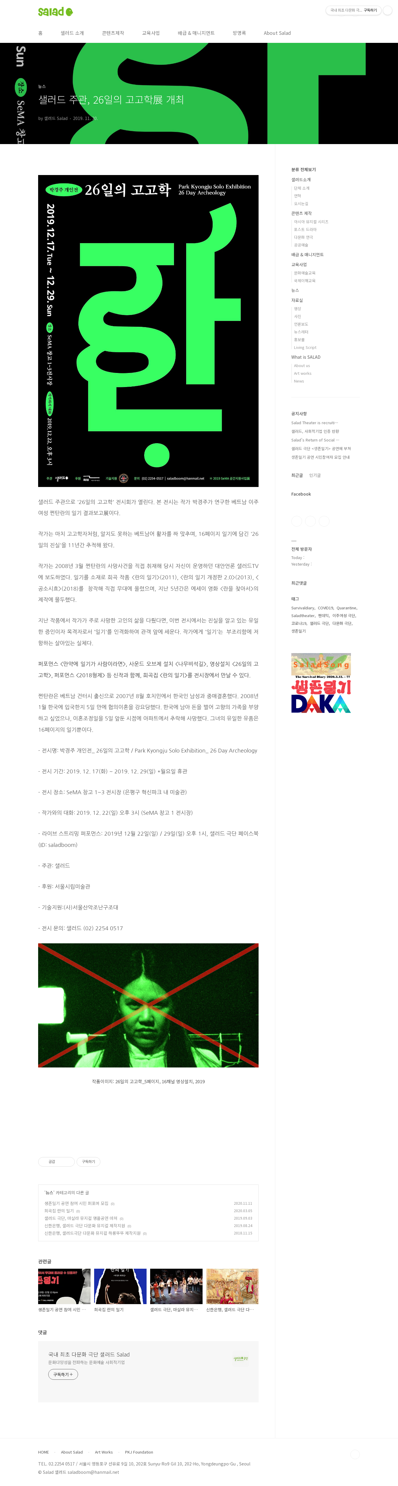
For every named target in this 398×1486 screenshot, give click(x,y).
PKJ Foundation (139, 1452)
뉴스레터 (301, 332)
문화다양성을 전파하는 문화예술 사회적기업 (86, 1362)
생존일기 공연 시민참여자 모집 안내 (320, 457)
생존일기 (298, 631)
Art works (303, 373)
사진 (297, 316)
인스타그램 (310, 521)
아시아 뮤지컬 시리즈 (311, 221)
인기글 (315, 475)
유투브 (324, 521)
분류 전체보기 (303, 169)
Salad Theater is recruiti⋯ (314, 422)
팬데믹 (323, 615)
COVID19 (325, 608)
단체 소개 (302, 188)
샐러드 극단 (319, 623)
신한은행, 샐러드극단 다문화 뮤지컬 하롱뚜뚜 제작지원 (92, 1233)
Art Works (104, 1452)
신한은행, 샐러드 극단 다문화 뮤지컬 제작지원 (84, 1226)
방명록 (239, 32)
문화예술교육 (304, 273)
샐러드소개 (301, 179)
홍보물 (299, 339)
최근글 (297, 475)
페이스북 (296, 521)
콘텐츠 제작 (301, 213)
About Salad (277, 32)
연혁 (297, 196)
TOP (355, 1454)
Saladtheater (303, 615)
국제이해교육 (304, 280)
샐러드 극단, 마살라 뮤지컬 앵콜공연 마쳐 (80, 1218)
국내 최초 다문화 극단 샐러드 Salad (89, 1354)
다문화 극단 (342, 623)
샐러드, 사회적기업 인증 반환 (315, 431)
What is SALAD (306, 357)
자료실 (297, 300)
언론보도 (301, 324)
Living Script (305, 347)
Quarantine (346, 608)
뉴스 (49, 1192)
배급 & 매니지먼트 (196, 32)
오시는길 (301, 203)
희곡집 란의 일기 (59, 1211)
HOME (43, 1452)
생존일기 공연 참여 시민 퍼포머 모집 (76, 1203)
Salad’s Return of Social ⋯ (315, 440)
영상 (297, 308)
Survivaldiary (302, 608)
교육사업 (151, 32)
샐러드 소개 (72, 32)
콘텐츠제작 (113, 32)
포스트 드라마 (305, 229)
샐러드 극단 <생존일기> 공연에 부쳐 (321, 448)
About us (302, 365)
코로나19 (298, 623)
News (299, 381)
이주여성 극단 (343, 615)
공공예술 (301, 245)
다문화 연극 (303, 237)
